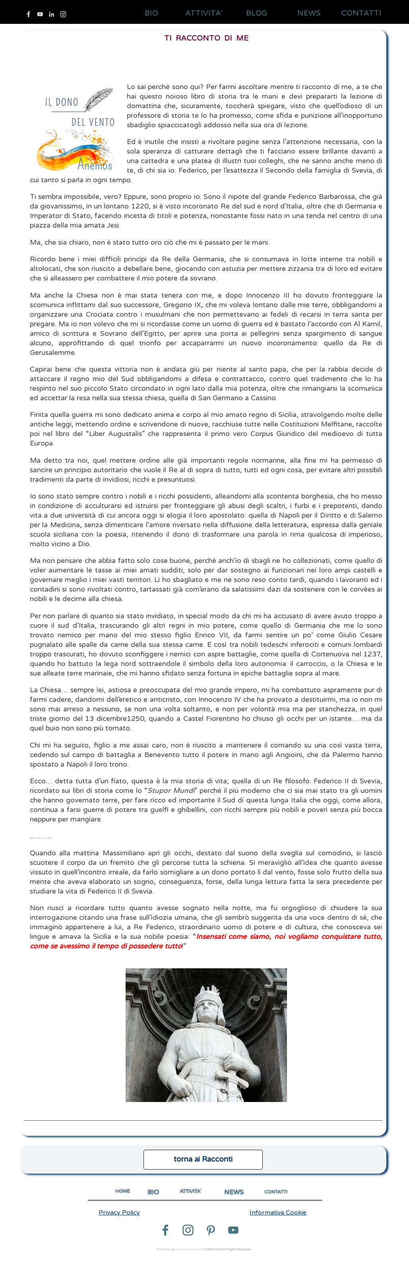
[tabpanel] (203, 583)
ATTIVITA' (204, 13)
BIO (151, 13)
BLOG (256, 13)
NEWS (309, 13)
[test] (203, 1160)
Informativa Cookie (278, 1213)
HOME (122, 1191)
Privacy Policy (119, 1213)
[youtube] (40, 14)
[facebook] (28, 14)
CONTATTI (361, 13)
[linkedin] (51, 14)
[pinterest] (211, 1230)
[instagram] (63, 14)
